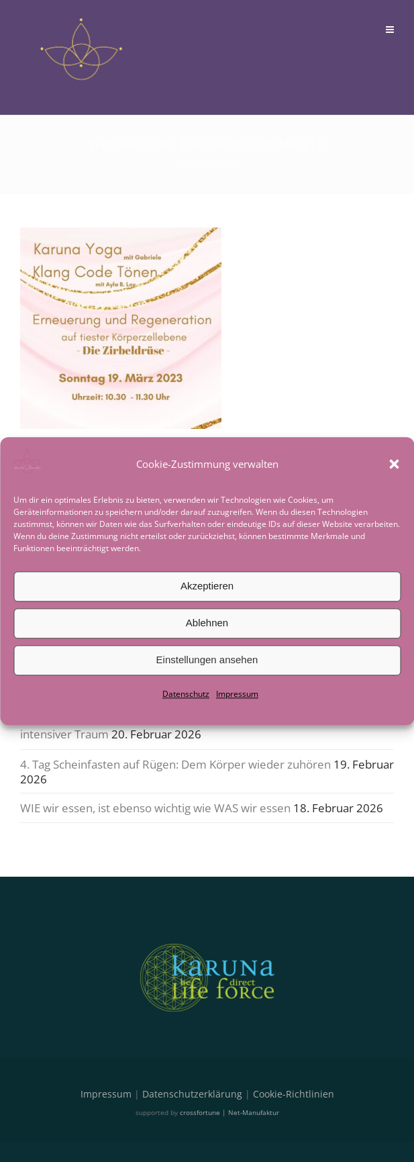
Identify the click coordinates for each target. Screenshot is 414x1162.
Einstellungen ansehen (207, 659)
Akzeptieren (207, 585)
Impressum (237, 693)
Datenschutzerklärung (192, 1093)
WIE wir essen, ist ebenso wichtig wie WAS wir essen (155, 808)
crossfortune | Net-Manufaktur (229, 1112)
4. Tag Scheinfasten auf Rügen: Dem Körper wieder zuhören (175, 764)
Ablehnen (207, 622)
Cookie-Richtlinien (293, 1093)
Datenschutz (185, 693)
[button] (394, 464)
